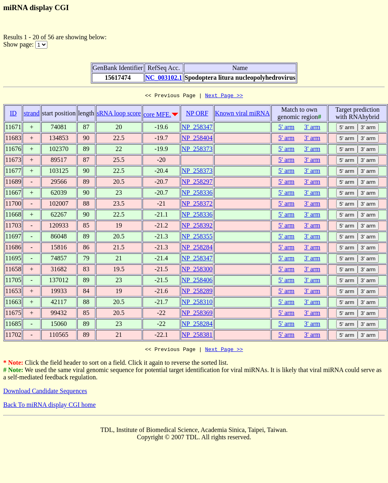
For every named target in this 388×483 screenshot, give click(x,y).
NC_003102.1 (163, 77)
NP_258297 (196, 182)
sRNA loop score (119, 114)
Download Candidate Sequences (45, 393)
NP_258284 (196, 248)
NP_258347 (196, 128)
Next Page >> (224, 96)
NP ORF (197, 114)
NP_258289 (196, 292)
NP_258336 (196, 193)
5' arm (286, 128)
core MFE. (157, 115)
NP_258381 (196, 335)
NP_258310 (196, 303)
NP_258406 (196, 281)
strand (31, 114)
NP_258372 (196, 204)
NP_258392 (196, 226)
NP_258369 (196, 314)
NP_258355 (196, 237)
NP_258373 (196, 150)
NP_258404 (196, 139)
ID (13, 114)
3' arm (312, 128)
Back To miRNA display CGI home (49, 407)
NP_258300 (196, 270)
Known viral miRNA (242, 114)
